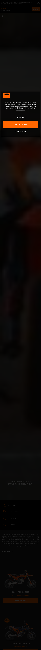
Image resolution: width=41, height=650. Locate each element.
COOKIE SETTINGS (20, 131)
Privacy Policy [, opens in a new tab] (19, 110)
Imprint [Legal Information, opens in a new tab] (23, 110)
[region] (20, 114)
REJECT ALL (20, 117)
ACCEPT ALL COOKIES (20, 124)
